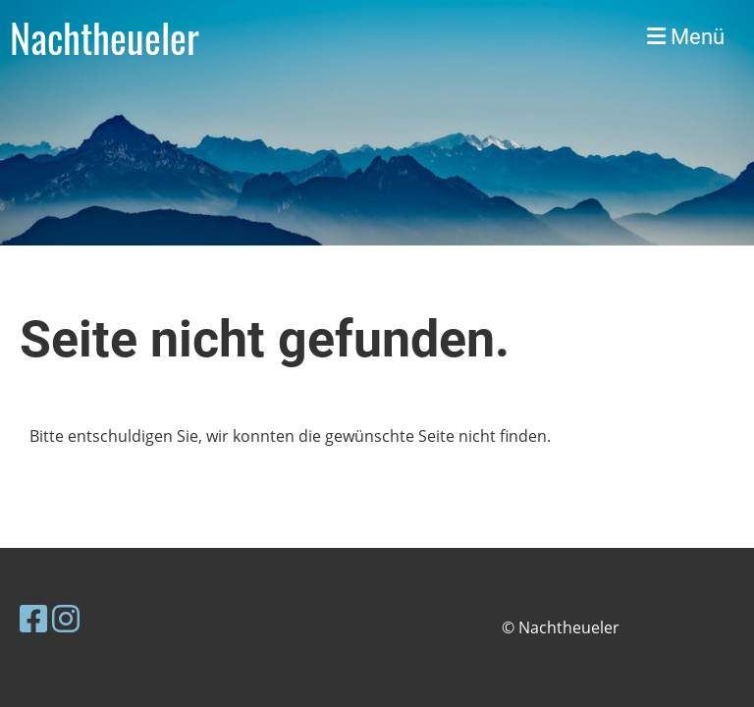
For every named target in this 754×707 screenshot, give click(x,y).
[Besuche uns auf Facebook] (33, 618)
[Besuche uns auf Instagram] (66, 618)
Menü (686, 37)
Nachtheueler (104, 37)
